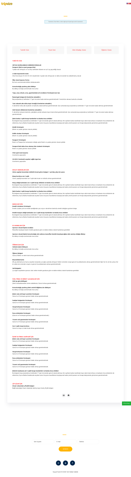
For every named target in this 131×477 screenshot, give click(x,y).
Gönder (65, 449)
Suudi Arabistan (60, 18)
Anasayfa (53, 18)
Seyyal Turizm (57, 472)
